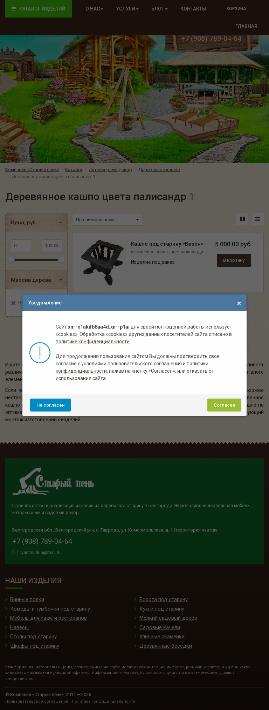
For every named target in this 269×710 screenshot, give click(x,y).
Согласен (224, 405)
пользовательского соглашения (145, 363)
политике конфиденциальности (93, 341)
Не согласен (50, 405)
